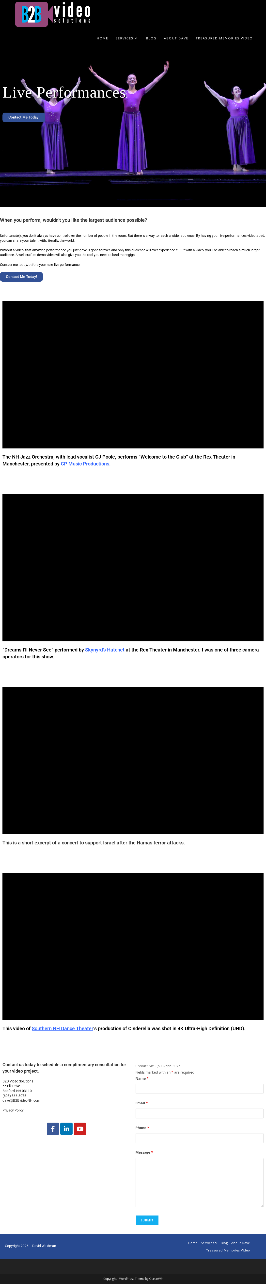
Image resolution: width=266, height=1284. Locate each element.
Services (209, 1243)
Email (142, 1103)
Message (144, 1152)
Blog (224, 1243)
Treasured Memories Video (228, 1250)
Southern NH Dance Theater (62, 1028)
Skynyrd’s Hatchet (105, 650)
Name (142, 1078)
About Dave (240, 1243)
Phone (142, 1127)
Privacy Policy (13, 1110)
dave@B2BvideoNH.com (21, 1100)
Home (193, 1243)
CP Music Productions (85, 464)
